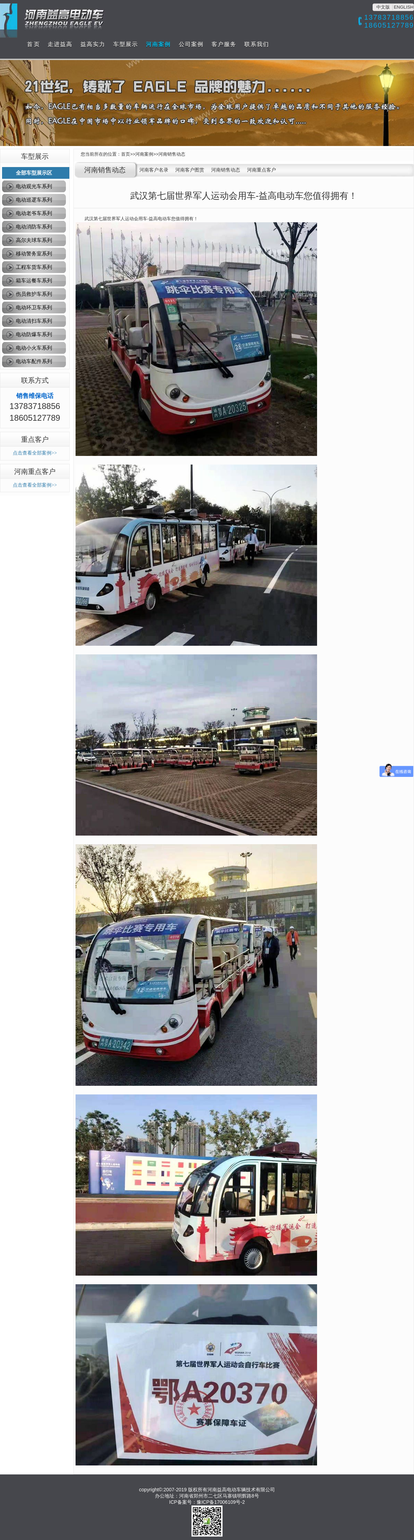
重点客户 (35, 439)
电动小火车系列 (34, 348)
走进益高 (60, 44)
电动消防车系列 (34, 227)
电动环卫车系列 (34, 307)
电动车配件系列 (34, 361)
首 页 (33, 44)
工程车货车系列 (34, 267)
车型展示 (125, 44)
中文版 (383, 7)
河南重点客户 (35, 471)
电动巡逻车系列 (34, 200)
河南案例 (158, 44)
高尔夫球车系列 (34, 240)
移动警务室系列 (34, 253)
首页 (125, 154)
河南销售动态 (171, 154)
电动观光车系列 (34, 186)
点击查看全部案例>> (35, 453)
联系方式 (35, 380)
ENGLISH (403, 7)
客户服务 (223, 44)
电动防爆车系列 (34, 334)
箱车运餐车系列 (34, 280)
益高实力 (92, 44)
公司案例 (191, 44)
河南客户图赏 (189, 170)
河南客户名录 (153, 170)
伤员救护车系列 (34, 294)
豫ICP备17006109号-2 (221, 1502)
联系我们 (256, 44)
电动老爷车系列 (34, 213)
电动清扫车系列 (34, 321)
